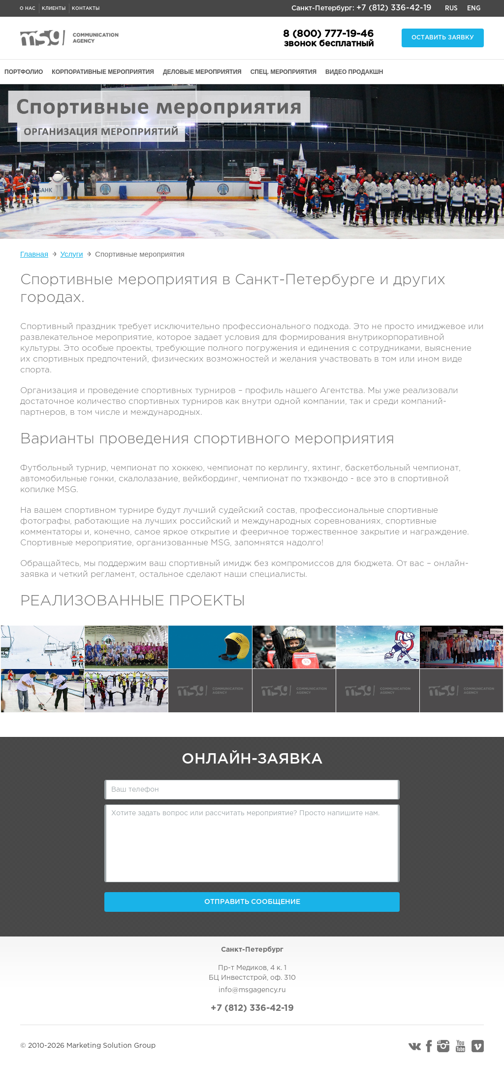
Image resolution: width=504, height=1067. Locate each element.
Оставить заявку (442, 37)
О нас (27, 8)
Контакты (85, 8)
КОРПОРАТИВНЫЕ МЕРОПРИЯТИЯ (103, 71)
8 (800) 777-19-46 (328, 34)
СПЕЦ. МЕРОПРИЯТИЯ (283, 71)
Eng (473, 8)
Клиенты (53, 8)
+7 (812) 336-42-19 (394, 8)
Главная (34, 254)
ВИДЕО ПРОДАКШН (354, 71)
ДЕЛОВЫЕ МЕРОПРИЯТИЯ (202, 71)
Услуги (72, 254)
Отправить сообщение (252, 902)
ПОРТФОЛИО (23, 71)
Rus (451, 8)
